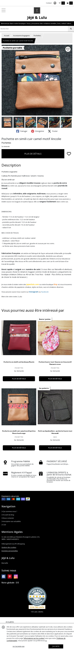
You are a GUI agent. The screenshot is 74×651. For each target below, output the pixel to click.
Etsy (55, 284)
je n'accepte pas (18, 646)
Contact (49, 3)
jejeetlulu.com (32, 284)
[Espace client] (55, 3)
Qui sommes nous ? (9, 511)
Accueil (6, 36)
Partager (21, 131)
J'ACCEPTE (55, 646)
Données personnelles (10, 551)
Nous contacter (8, 518)
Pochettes (37, 36)
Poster (53, 131)
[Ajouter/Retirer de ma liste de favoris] (68, 153)
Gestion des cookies (9, 547)
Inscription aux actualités (11, 521)
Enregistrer (37, 131)
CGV (4, 525)
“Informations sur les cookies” (34, 638)
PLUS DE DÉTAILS (32, 153)
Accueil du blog (8, 515)
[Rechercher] (71, 29)
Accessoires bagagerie (21, 36)
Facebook (45, 292)
